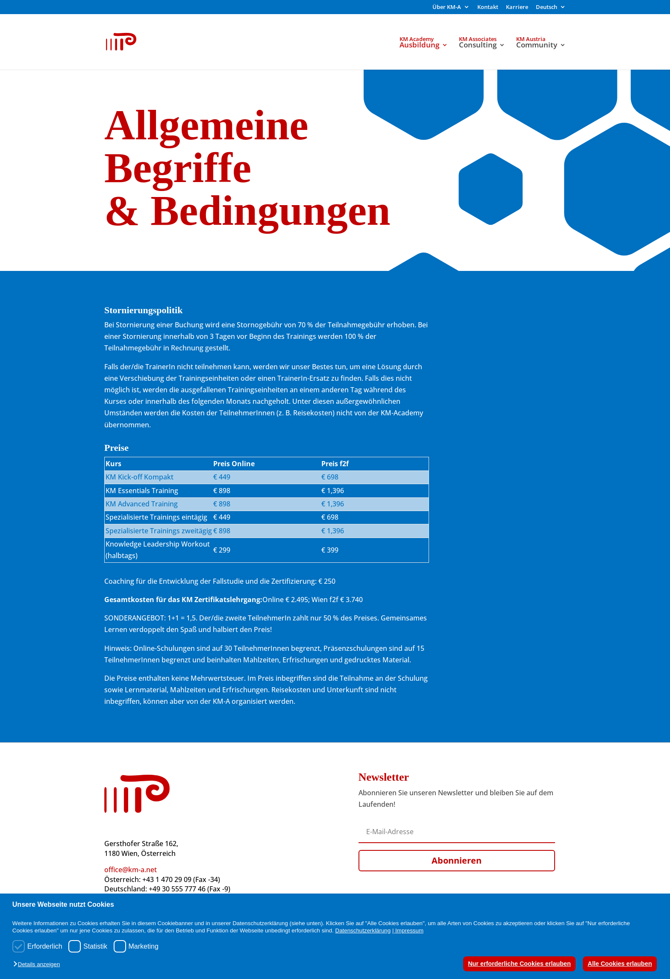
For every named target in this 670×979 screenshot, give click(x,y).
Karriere (517, 7)
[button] (38, 965)
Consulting (478, 46)
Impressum (409, 930)
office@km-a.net (130, 869)
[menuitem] (551, 9)
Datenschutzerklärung (363, 930)
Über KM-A (446, 7)
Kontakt (487, 7)
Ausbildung (419, 46)
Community (536, 46)
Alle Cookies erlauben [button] (620, 963)
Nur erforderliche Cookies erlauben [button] (519, 963)
